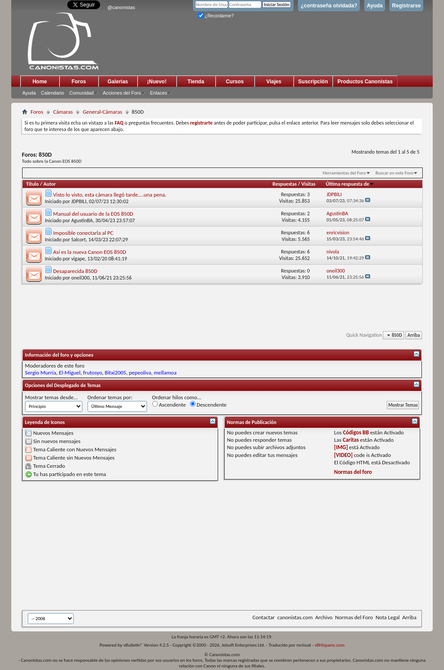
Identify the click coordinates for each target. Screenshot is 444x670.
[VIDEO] (343, 455)
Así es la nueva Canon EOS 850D (89, 252)
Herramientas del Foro (344, 173)
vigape (78, 259)
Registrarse (406, 6)
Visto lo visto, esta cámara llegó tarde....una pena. (109, 194)
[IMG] (341, 447)
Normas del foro (353, 472)
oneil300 (80, 278)
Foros (79, 82)
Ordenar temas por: (110, 397)
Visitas (308, 184)
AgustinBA (82, 220)
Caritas (351, 440)
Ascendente (169, 404)
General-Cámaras (102, 111)
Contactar (263, 617)
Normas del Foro (354, 617)
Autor (49, 184)
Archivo (324, 617)
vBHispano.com (329, 645)
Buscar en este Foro (394, 173)
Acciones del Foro (122, 92)
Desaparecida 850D (75, 271)
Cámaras (63, 111)
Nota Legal (387, 617)
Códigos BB (356, 432)
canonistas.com (295, 617)
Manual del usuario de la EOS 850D (93, 213)
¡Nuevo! (156, 82)
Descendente (208, 404)
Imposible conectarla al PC (83, 233)
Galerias (118, 82)
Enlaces (158, 92)
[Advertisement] (233, 545)
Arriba (414, 335)
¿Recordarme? (216, 15)
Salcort (78, 239)
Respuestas (285, 184)
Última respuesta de (350, 184)
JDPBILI (78, 201)
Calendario (52, 92)
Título (32, 184)
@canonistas (121, 7)
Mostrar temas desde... (51, 397)
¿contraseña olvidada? (328, 6)
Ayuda (374, 6)
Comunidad (81, 92)
